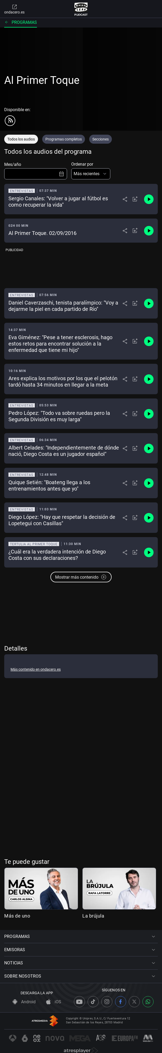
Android (24, 1001)
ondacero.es (14, 9)
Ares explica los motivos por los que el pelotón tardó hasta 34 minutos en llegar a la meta (62, 381)
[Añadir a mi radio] (135, 199)
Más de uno (17, 916)
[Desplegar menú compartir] (125, 199)
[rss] (10, 120)
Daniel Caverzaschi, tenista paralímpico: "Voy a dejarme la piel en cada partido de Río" (63, 305)
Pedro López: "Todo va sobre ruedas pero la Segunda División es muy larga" (59, 416)
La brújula (93, 916)
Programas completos (63, 139)
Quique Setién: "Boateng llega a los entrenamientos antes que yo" (49, 485)
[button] (90, 173)
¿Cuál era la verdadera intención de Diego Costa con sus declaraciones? (57, 554)
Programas (20, 22)
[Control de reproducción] (149, 199)
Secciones (100, 139)
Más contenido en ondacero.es (36, 669)
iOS (53, 1001)
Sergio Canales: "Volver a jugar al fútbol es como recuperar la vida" (58, 201)
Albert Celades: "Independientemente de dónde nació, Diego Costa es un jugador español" (63, 450)
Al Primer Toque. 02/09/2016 (42, 233)
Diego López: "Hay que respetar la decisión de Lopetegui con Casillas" (61, 520)
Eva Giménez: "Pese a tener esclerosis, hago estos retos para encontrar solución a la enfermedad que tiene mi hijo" (60, 343)
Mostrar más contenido (81, 577)
